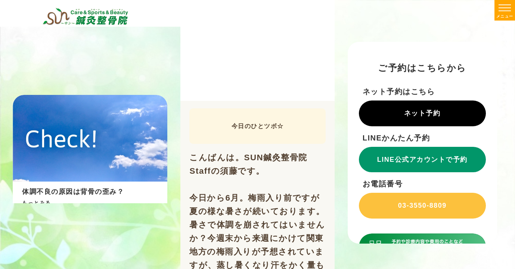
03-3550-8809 (422, 205)
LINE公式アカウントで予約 (422, 159)
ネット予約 (422, 113)
